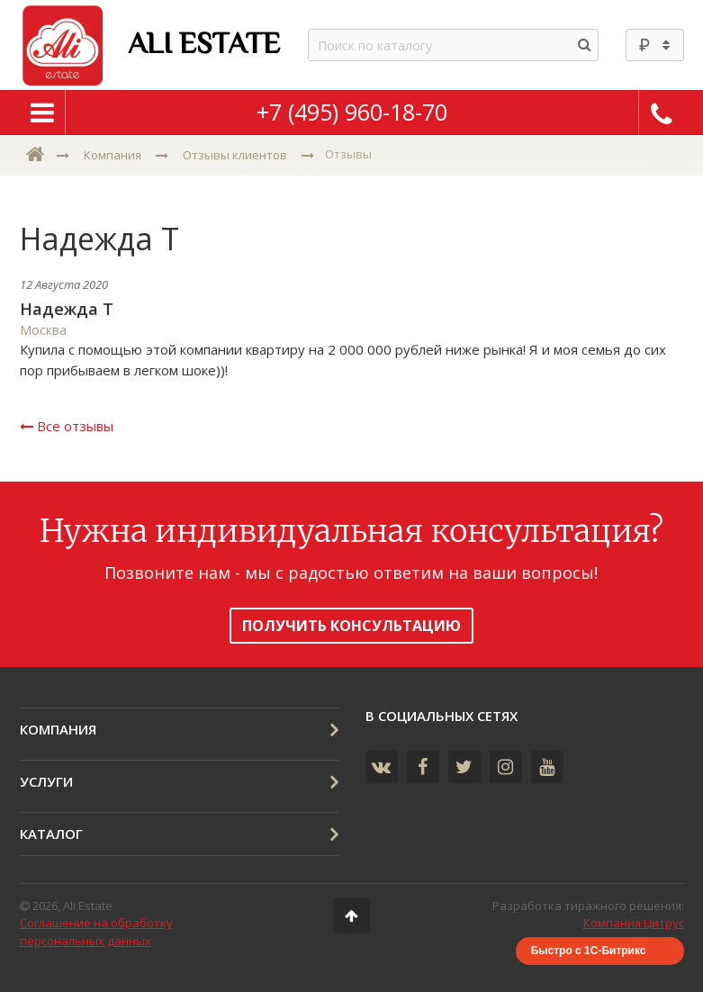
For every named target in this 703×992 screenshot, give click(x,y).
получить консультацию (351, 626)
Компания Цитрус (633, 923)
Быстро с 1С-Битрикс (588, 950)
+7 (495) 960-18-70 (352, 111)
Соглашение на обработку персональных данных (96, 932)
